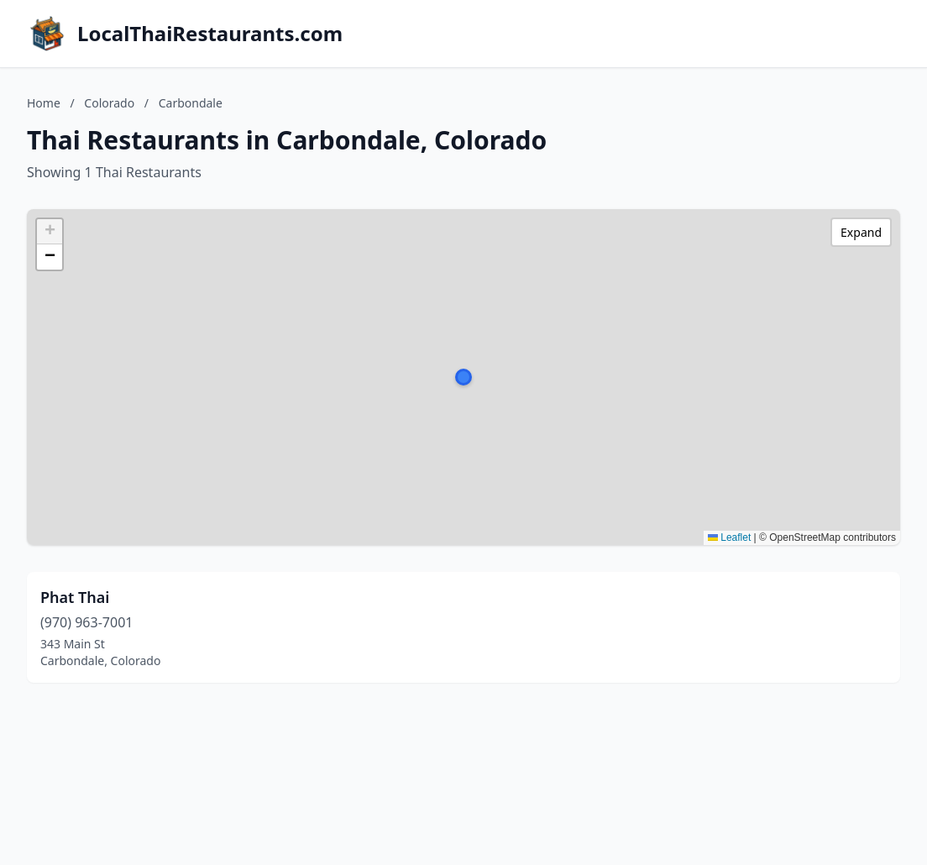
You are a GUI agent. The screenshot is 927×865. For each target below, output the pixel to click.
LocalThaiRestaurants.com (210, 33)
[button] (463, 377)
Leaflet (729, 537)
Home (43, 103)
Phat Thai (74, 597)
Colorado (109, 103)
